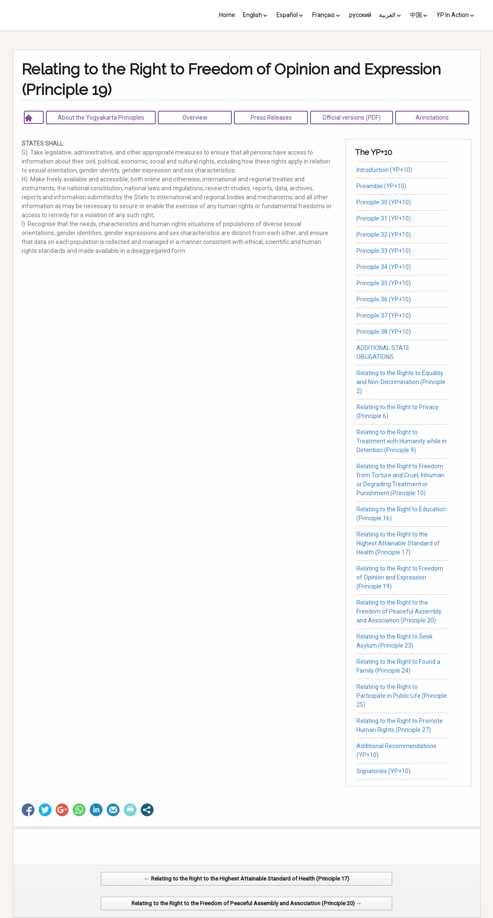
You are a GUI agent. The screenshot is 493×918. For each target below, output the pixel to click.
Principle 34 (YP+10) (383, 267)
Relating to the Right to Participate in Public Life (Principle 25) (401, 695)
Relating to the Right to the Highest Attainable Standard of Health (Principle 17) (398, 543)
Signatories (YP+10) (383, 771)
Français (323, 14)
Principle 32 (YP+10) (383, 234)
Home (227, 14)
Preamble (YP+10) (381, 186)
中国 (416, 14)
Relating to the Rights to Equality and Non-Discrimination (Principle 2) (400, 382)
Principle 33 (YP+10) (383, 250)
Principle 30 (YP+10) (383, 202)
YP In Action (452, 14)
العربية (387, 14)
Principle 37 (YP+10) (383, 315)
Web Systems (331, 913)
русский (360, 14)
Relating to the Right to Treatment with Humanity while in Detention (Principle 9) (401, 441)
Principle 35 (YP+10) (383, 283)
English (252, 14)
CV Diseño (248, 913)
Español (287, 14)
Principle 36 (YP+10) (383, 299)
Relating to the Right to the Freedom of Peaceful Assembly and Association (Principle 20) (399, 611)
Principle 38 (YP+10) (383, 331)
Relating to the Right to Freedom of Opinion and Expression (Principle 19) (399, 577)
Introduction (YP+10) (384, 169)
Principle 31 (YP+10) (383, 218)
